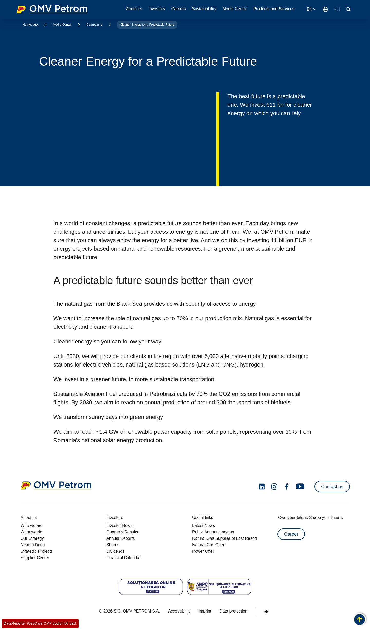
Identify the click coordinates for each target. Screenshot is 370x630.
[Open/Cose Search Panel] (348, 9)
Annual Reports (120, 538)
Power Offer (203, 551)
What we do (31, 532)
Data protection (233, 611)
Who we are (31, 525)
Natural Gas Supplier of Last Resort (224, 538)
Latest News (203, 525)
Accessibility (179, 611)
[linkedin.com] (261, 486)
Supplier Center (35, 557)
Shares (112, 545)
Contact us (332, 486)
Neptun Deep (33, 545)
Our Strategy (32, 538)
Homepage (30, 24)
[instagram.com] (274, 486)
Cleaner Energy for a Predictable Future (147, 24)
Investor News (119, 525)
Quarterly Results (122, 532)
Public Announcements (213, 532)
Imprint (205, 611)
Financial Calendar (123, 557)
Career (291, 534)
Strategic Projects (37, 551)
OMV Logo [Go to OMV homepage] (51, 9)
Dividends (115, 551)
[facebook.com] (287, 486)
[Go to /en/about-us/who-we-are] (325, 9)
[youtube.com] (300, 486)
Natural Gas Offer (208, 545)
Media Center (62, 24)
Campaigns (94, 24)
